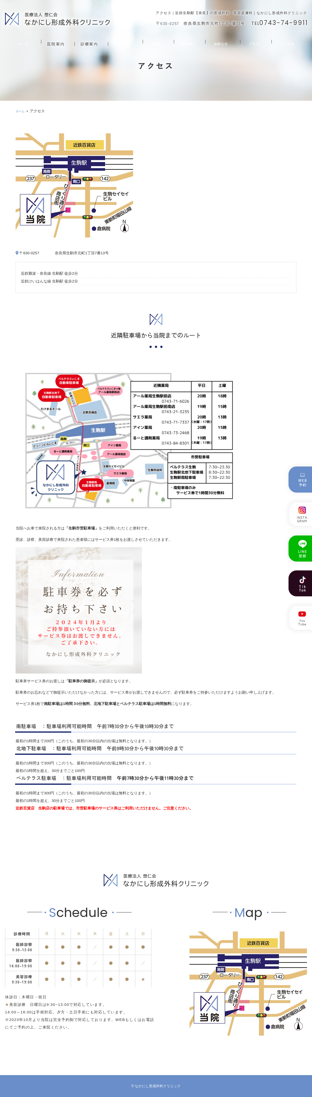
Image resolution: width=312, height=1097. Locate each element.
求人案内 (287, 42)
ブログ (254, 42)
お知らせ (221, 42)
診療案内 (90, 42)
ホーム (22, 42)
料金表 (189, 42)
